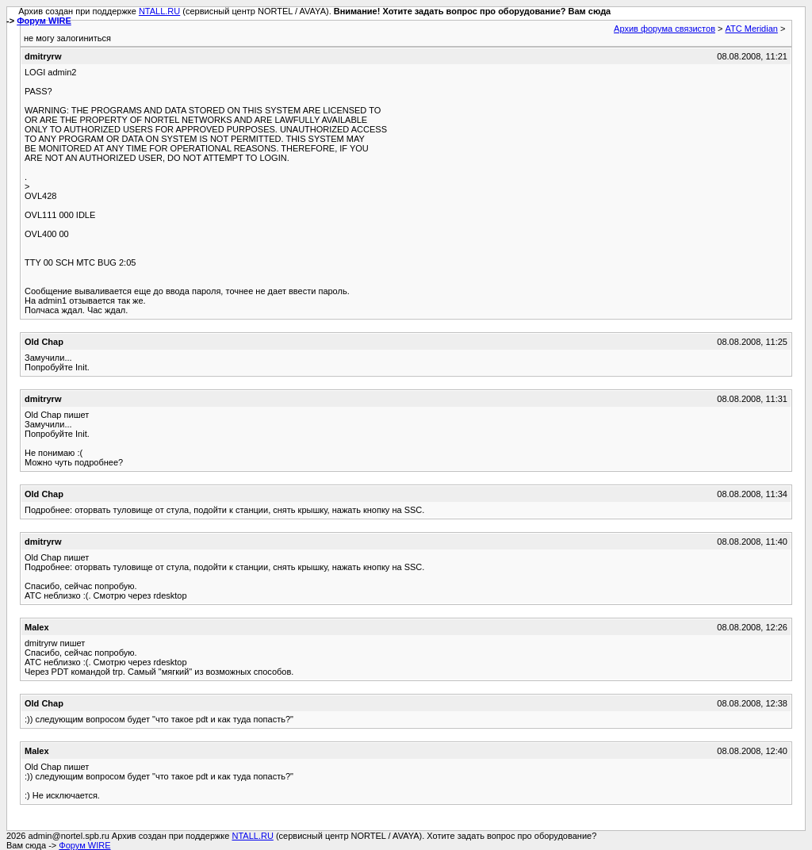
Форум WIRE (44, 20)
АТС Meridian (752, 28)
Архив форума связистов (664, 28)
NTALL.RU (159, 11)
